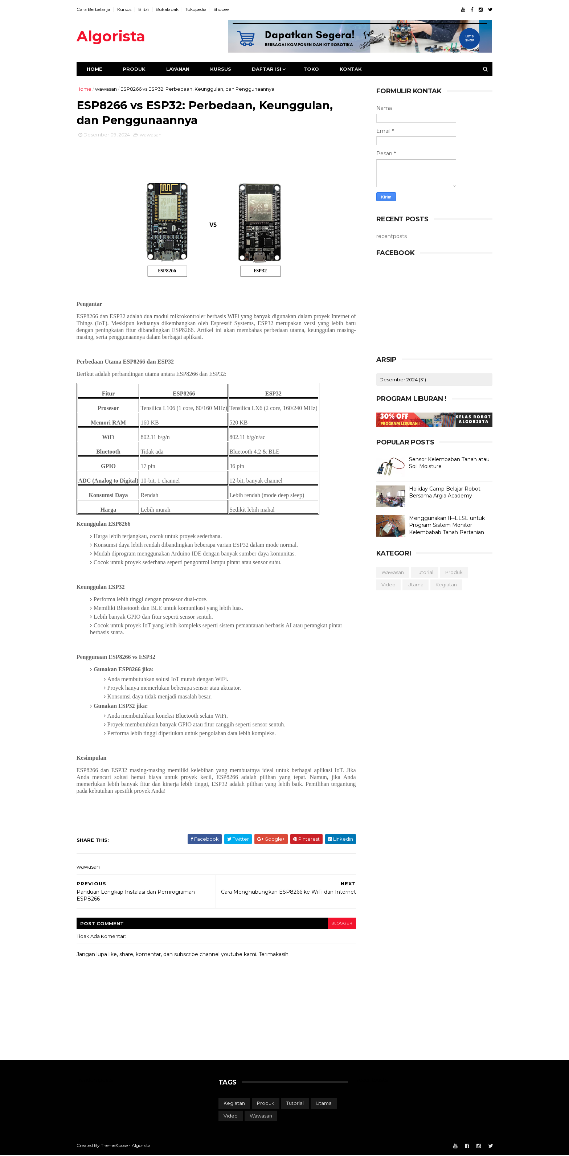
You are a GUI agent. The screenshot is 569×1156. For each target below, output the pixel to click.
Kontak (354, 69)
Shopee (224, 9)
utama (413, 584)
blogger (339, 923)
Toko (314, 69)
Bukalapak (170, 9)
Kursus (127, 9)
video (385, 584)
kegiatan (443, 584)
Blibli (146, 9)
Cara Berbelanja (96, 9)
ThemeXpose (117, 1146)
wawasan (109, 89)
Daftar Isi (269, 69)
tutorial (421, 572)
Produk (137, 69)
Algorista (113, 36)
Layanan (180, 69)
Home (97, 69)
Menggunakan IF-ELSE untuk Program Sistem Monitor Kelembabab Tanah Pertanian (444, 525)
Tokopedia (198, 9)
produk (451, 572)
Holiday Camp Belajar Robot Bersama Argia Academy (442, 492)
